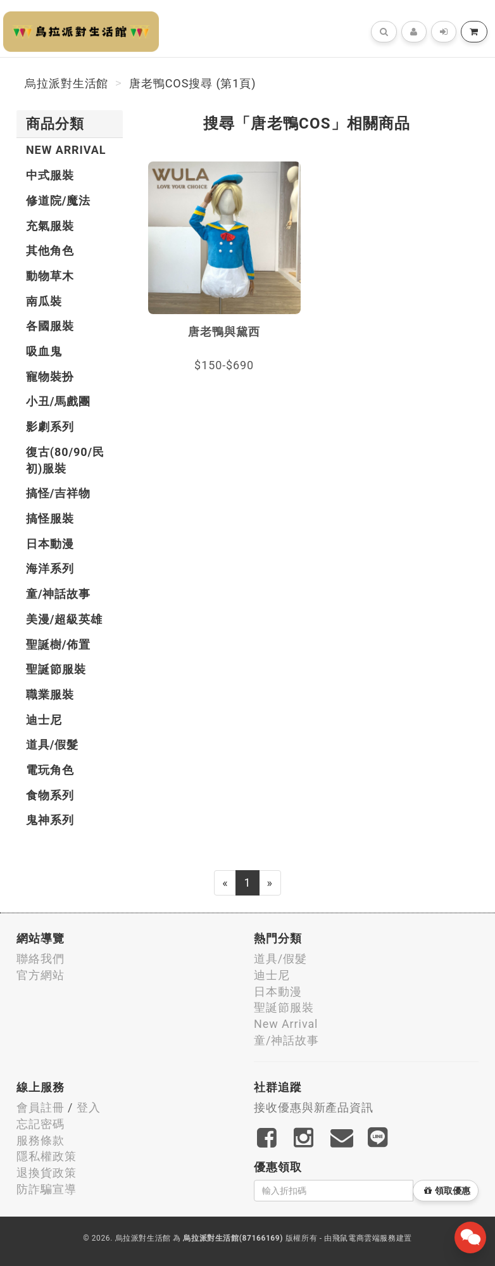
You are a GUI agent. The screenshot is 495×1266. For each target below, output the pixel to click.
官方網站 (40, 975)
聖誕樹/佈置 (58, 644)
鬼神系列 (50, 819)
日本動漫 (50, 543)
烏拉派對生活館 (66, 83)
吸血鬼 (44, 351)
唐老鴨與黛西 (224, 331)
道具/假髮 (52, 744)
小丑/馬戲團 (58, 401)
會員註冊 (40, 1107)
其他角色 (50, 250)
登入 (89, 1107)
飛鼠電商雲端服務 (364, 1238)
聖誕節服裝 (56, 669)
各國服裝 (50, 325)
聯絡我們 (40, 958)
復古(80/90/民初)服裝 (65, 460)
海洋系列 (50, 568)
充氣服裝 (50, 225)
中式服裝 (50, 175)
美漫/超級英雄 (64, 619)
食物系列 (50, 795)
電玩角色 (50, 769)
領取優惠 (447, 1190)
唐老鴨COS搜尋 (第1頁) (192, 83)
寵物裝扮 (50, 376)
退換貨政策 (46, 1172)
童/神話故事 (58, 593)
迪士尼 (44, 719)
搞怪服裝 (50, 518)
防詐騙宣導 (46, 1189)
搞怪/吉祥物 (58, 493)
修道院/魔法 (58, 200)
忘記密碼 (40, 1123)
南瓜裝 (44, 301)
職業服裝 (50, 694)
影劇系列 (50, 426)
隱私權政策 (46, 1156)
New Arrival (66, 149)
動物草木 (50, 275)
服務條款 (40, 1140)
